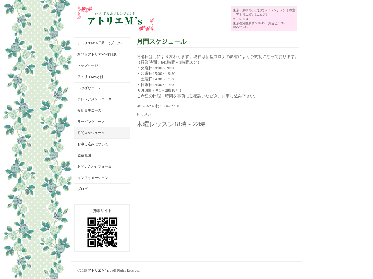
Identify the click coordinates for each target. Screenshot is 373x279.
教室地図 (84, 155)
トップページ (87, 65)
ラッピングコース (91, 121)
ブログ (82, 189)
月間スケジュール (91, 133)
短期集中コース (89, 110)
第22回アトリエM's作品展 (97, 54)
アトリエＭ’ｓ (99, 270)
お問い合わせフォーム (94, 166)
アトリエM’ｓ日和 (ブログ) (99, 43)
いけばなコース (89, 88)
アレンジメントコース (94, 99)
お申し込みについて (92, 144)
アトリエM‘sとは (90, 77)
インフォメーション (92, 178)
